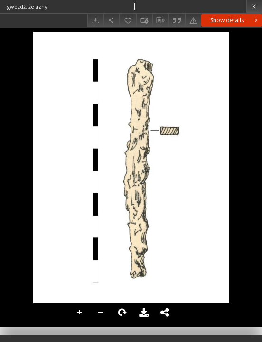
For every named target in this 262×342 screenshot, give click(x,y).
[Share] (111, 20)
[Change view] (144, 20)
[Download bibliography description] (160, 20)
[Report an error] (193, 20)
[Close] (254, 6)
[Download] (95, 20)
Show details (234, 20)
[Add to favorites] (128, 20)
